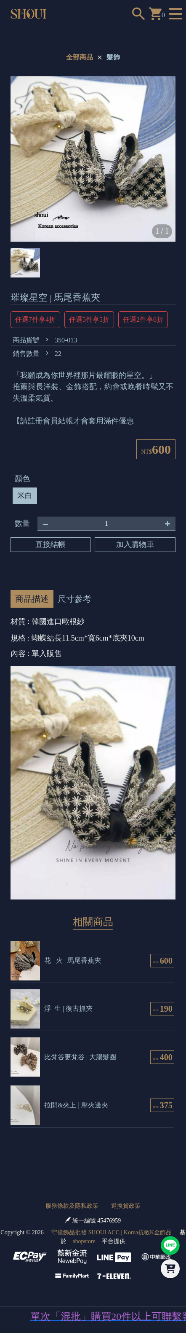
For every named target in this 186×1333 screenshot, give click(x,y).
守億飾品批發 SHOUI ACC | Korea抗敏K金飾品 (111, 1232)
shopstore (84, 1241)
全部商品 (79, 57)
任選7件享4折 (35, 319)
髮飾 (113, 57)
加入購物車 (135, 544)
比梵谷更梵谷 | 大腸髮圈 (80, 1057)
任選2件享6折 (143, 319)
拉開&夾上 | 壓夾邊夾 (76, 1105)
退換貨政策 (126, 1206)
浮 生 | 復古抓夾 (68, 1008)
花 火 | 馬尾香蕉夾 (72, 960)
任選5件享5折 (89, 319)
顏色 (22, 478)
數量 (22, 523)
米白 (24, 495)
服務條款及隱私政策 (71, 1206)
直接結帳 (50, 544)
